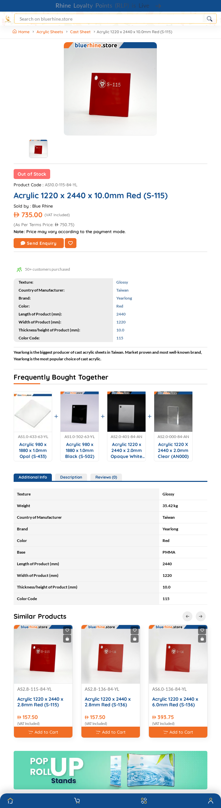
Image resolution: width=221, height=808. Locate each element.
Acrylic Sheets (50, 31)
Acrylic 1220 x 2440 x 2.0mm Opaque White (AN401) (126, 450)
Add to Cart (43, 732)
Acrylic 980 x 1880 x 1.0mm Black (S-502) (79, 450)
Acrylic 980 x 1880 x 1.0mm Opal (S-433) (33, 450)
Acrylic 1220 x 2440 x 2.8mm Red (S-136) (108, 702)
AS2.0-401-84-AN (126, 437)
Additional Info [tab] (33, 477)
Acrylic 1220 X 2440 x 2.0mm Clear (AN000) (173, 450)
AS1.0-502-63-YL (79, 437)
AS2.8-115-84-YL (34, 689)
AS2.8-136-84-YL (102, 689)
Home (22, 31)
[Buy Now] (67, 639)
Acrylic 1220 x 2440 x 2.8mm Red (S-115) (40, 702)
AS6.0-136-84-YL (169, 689)
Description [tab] (71, 477)
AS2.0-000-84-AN (173, 437)
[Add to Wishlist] (70, 243)
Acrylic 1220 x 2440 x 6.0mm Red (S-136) (175, 702)
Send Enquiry (39, 243)
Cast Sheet (80, 31)
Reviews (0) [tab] (106, 477)
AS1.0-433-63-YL (33, 437)
